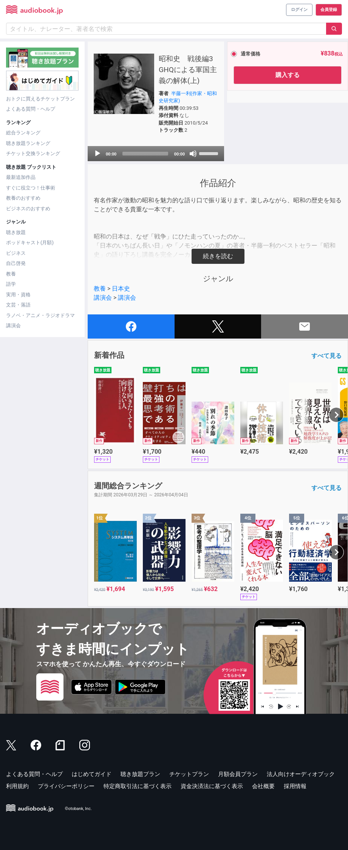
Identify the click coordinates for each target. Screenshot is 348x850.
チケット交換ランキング (33, 153)
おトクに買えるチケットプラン (40, 99)
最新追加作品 (21, 177)
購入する (287, 75)
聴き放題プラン (140, 774)
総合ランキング (23, 133)
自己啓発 (16, 263)
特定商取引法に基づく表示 (138, 786)
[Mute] (193, 153)
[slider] (145, 154)
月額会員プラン (238, 774)
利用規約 (17, 786)
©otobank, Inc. (78, 808)
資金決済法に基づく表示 (212, 786)
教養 (11, 274)
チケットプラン (189, 774)
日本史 (121, 288)
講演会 (13, 325)
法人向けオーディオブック (301, 774)
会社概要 (263, 786)
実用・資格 (18, 294)
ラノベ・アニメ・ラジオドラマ (40, 315)
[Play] (97, 153)
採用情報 (295, 786)
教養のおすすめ (23, 198)
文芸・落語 (18, 305)
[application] (156, 153)
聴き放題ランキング (28, 143)
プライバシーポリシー (66, 786)
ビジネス (16, 253)
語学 (11, 284)
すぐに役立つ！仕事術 (30, 188)
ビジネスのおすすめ (28, 208)
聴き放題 (16, 232)
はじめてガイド (91, 774)
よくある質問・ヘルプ (30, 109)
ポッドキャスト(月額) (30, 242)
